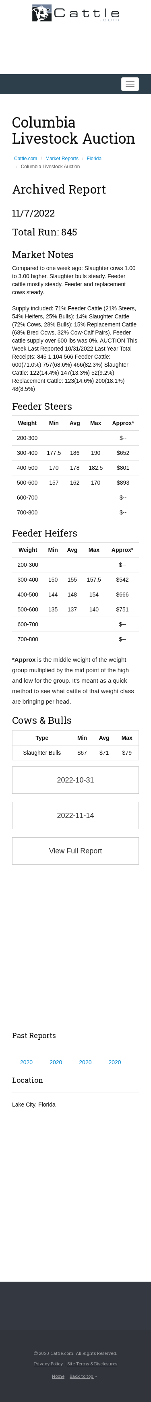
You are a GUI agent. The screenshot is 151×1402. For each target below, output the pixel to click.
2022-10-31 (75, 780)
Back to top (83, 1376)
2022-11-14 (75, 815)
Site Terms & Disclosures (92, 1364)
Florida (94, 158)
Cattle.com (25, 158)
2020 (26, 1062)
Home (58, 1376)
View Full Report (75, 851)
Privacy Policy (48, 1364)
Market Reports (62, 158)
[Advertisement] (75, 948)
